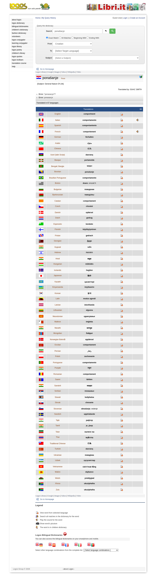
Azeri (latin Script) (57, 155)
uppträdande (89, 414)
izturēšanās (89, 305)
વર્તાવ (89, 247)
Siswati (57, 397)
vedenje (94, 409)
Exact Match (52, 38)
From (50, 44)
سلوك (89, 143)
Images (57, 72)
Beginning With (79, 38)
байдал (89, 333)
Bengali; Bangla (57, 166)
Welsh (57, 478)
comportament (89, 201)
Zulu (57, 490)
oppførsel (89, 339)
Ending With (93, 38)
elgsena (89, 310)
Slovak (57, 402)
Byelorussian (57, 195)
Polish (57, 356)
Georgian (57, 241)
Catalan (58, 201)
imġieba (89, 322)
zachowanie (89, 356)
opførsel (89, 212)
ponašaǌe (89, 172)
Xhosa (57, 483)
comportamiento (89, 125)
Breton (57, 183)
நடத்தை (89, 426)
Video (78, 72)
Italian (57, 120)
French (57, 132)
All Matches (65, 38)
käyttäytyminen (89, 229)
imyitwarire (89, 287)
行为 (89, 149)
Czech (57, 206)
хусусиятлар (89, 460)
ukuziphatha (89, 483)
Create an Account (137, 18)
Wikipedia (71, 72)
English (58, 114)
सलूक (89, 259)
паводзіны (89, 195)
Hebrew (58, 252)
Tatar (58, 432)
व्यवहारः (89, 386)
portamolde (89, 160)
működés (89, 264)
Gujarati (57, 247)
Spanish (57, 125)
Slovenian (58, 409)
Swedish (57, 414)
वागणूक (89, 328)
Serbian (58, 391)
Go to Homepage (47, 69)
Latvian (58, 305)
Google (50, 72)
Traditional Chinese (58, 443)
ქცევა (89, 241)
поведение (89, 189)
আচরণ (89, 166)
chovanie (89, 402)
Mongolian (57, 333)
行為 (89, 443)
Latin (58, 299)
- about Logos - (68, 569)
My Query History (49, 18)
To (51, 51)
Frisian (57, 236)
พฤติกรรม (89, 438)
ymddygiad (89, 478)
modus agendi (89, 299)
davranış (89, 155)
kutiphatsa (89, 397)
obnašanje (85, 409)
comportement (89, 132)
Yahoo (63, 72)
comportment (89, 114)
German (57, 137)
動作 (89, 276)
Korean (58, 293)
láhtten (89, 379)
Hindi (58, 259)
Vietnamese (57, 467)
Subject (49, 58)
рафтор (89, 420)
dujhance (89, 472)
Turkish (58, 449)
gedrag (89, 218)
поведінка (89, 455)
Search (49, 31)
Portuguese (57, 363)
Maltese (57, 322)
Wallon (57, 472)
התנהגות (89, 252)
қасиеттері (89, 282)
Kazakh (58, 282)
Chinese (57, 148)
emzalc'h (92, 183)
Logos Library (41, 72)
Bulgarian (58, 189)
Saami (57, 379)
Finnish (58, 229)
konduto (89, 224)
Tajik (57, 420)
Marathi (58, 328)
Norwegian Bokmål (57, 339)
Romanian (57, 374)
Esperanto (57, 224)
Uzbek (57, 460)
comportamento (89, 120)
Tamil (57, 426)
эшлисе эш (89, 432)
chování (89, 206)
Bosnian (57, 172)
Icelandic (57, 270)
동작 (89, 293)
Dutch (57, 218)
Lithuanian (57, 310)
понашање (89, 391)
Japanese (58, 275)
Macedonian (58, 316)
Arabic (57, 143)
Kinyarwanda (57, 287)
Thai (57, 437)
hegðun (89, 270)
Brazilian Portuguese (57, 178)
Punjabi (58, 368)
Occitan (58, 345)
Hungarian (57, 264)
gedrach (89, 236)
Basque (58, 160)
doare (85, 183)
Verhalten (89, 137)
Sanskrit (57, 386)
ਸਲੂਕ (89, 368)
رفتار (89, 351)
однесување (89, 316)
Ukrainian (58, 455)
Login (125, 18)
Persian (58, 351)
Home (37, 18)
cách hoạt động (89, 467)
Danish (57, 212)
